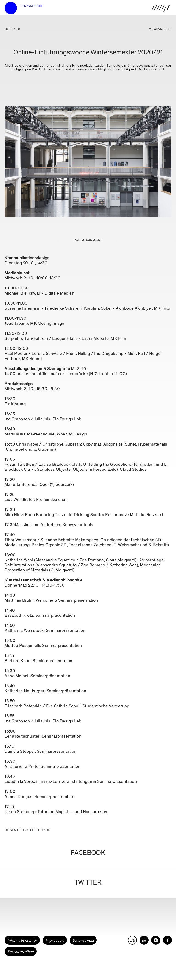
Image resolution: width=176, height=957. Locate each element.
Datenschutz (83, 940)
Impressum (54, 940)
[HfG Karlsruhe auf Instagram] (155, 940)
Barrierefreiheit (20, 951)
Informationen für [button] (22, 940)
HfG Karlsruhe (32, 6)
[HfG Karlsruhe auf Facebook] (167, 940)
